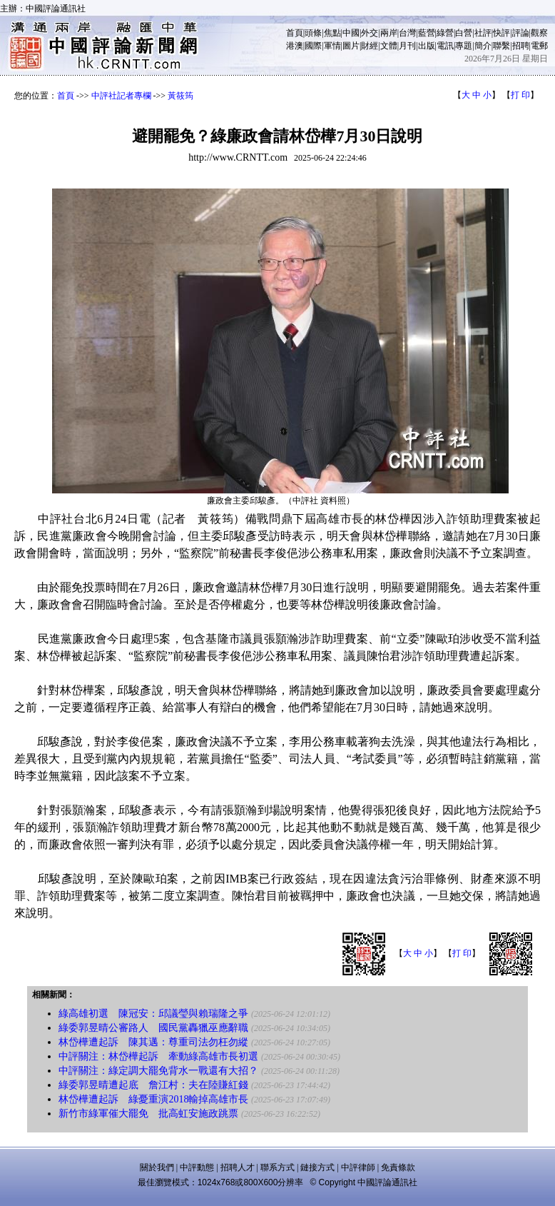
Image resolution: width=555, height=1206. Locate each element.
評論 (520, 33)
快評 (501, 33)
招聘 (520, 46)
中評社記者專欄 (121, 96)
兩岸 (388, 33)
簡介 (483, 46)
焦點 (332, 33)
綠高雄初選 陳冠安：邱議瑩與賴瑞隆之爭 (153, 1013)
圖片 (351, 46)
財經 (369, 46)
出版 (426, 46)
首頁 (294, 33)
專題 (463, 46)
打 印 (520, 95)
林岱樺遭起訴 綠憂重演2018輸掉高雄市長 (153, 1099)
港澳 (294, 46)
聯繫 (501, 46)
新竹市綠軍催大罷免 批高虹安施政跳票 (148, 1113)
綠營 (445, 33)
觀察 (539, 33)
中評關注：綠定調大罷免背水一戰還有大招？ (158, 1070)
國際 (313, 46)
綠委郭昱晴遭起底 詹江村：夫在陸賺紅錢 (153, 1085)
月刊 (407, 46)
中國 (351, 33)
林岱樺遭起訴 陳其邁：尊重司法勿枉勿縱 (153, 1042)
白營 (463, 33)
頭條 (313, 33)
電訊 (445, 46)
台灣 (407, 33)
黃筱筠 (180, 96)
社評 (483, 33)
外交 (369, 33)
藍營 (426, 33)
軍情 (332, 46)
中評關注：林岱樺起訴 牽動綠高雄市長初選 (158, 1056)
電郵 (539, 46)
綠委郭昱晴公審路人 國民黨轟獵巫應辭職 (153, 1027)
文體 (388, 46)
